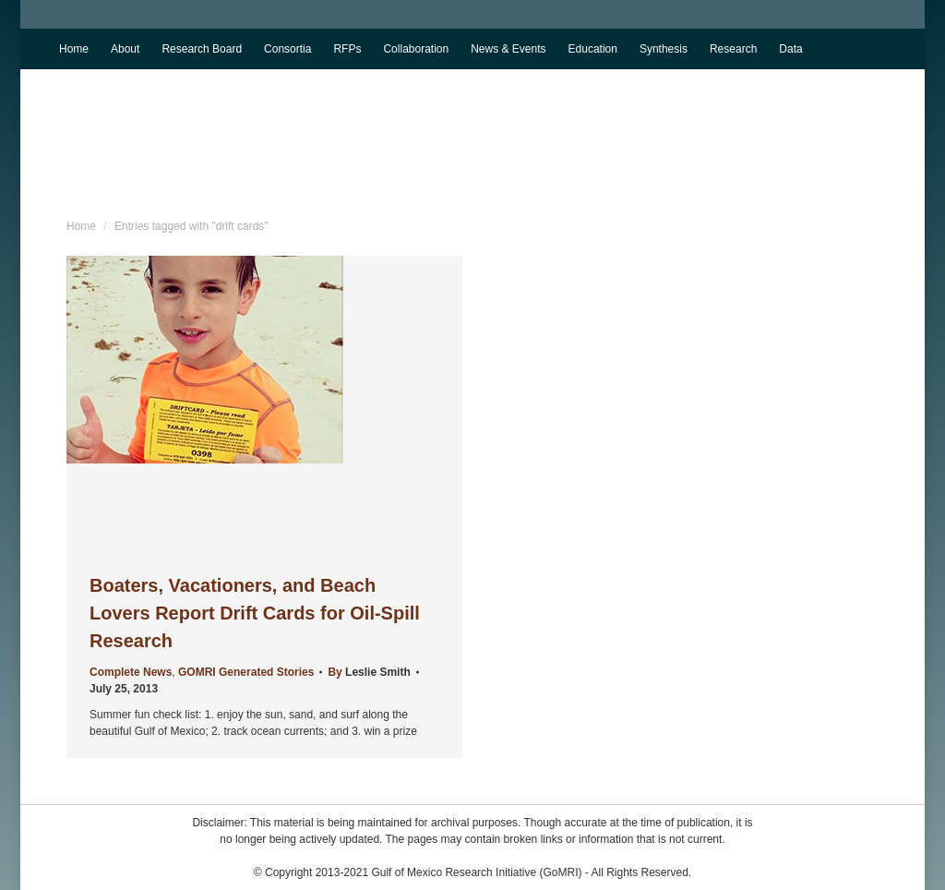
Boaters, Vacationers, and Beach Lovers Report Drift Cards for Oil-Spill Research (255, 613)
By (369, 672)
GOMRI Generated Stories (246, 672)
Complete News (131, 672)
